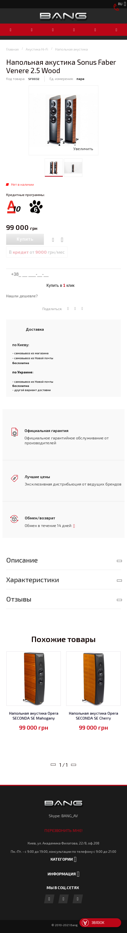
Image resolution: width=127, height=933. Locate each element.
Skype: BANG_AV (63, 814)
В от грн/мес (37, 252)
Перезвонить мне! (63, 829)
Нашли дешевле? (22, 295)
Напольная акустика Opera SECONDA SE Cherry (93, 714)
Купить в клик (61, 285)
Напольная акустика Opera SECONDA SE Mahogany (33, 714)
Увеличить (83, 148)
